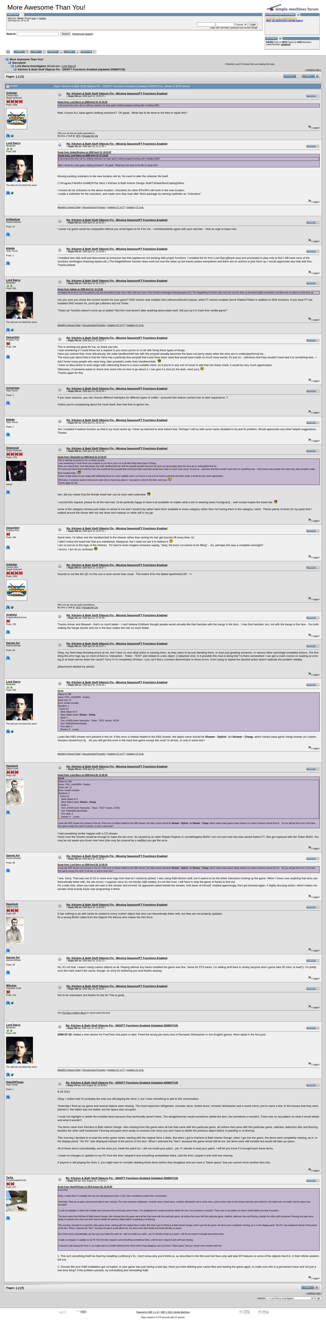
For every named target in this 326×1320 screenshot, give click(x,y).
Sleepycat (12, 447)
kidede (10, 248)
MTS (78, 136)
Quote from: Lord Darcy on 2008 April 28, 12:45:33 (82, 775)
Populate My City (90, 136)
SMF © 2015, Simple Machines (175, 1312)
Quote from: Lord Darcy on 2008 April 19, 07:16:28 (82, 102)
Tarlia (9, 1177)
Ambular (11, 92)
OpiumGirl (13, 337)
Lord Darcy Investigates (30, 66)
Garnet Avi (13, 643)
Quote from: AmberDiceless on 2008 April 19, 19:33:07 (84, 152)
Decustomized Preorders (94, 207)
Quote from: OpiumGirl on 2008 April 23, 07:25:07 (82, 457)
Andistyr (11, 614)
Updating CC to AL (135, 207)
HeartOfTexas (15, 1082)
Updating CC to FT (116, 207)
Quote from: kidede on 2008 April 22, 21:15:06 (80, 289)
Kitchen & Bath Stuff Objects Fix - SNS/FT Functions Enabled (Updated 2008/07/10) (71, 69)
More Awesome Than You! (26, 59)
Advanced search (82, 33)
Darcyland (19, 62)
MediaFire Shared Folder (69, 207)
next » (318, 70)
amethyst (285, 44)
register (42, 18)
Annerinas (13, 387)
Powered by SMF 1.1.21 (147, 1312)
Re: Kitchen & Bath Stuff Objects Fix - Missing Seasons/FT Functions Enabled (117, 93)
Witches (11, 985)
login (33, 18)
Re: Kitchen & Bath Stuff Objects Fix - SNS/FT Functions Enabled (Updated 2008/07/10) (122, 1025)
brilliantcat (13, 219)
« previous (310, 70)
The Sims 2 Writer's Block (74, 1013)
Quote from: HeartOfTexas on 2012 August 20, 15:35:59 (84, 1187)
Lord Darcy (68, 66)
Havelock (12, 765)
